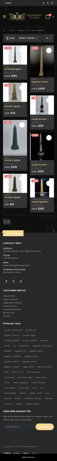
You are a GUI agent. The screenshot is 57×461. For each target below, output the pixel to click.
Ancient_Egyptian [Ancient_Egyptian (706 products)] (11, 340)
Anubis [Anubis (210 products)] (7, 346)
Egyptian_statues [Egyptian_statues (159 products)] (12, 367)
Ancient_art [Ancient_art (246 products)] (31, 330)
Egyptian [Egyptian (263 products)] (8, 351)
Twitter (13, 281)
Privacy (6, 316)
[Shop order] (28, 38)
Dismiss (31, 457)
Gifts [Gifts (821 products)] (6, 372)
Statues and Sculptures (41, 199)
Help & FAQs (9, 296)
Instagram (21, 281)
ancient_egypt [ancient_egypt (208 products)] (29, 335)
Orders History (10, 306)
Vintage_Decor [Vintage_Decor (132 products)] (32, 403)
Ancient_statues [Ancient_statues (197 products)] (30, 340)
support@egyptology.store (16, 265)
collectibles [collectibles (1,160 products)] (24, 346)
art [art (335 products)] (14, 346)
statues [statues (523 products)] (19, 403)
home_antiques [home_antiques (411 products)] (38, 382)
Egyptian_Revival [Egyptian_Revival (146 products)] (11, 361)
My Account (8, 312)
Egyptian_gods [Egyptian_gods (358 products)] (31, 356)
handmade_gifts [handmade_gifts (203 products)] (24, 377)
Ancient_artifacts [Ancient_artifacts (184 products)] (11, 335)
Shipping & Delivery (12, 302)
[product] (15, 55)
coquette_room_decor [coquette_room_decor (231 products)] (42, 346)
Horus (7, 66)
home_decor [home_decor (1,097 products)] (9, 388)
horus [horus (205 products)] (34, 388)
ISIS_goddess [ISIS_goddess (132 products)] (10, 393)
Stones (7, 158)
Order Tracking (10, 299)
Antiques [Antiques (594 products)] (44, 340)
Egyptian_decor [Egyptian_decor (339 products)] (36, 351)
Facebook (6, 281)
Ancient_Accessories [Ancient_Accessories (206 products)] (13, 330)
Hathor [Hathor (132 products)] (7, 382)
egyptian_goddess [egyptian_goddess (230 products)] (12, 356)
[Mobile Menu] (5, 16)
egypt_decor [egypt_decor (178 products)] (28, 367)
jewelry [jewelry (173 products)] (23, 393)
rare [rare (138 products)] (47, 393)
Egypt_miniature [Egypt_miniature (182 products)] (44, 367)
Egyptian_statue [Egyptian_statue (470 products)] (29, 361)
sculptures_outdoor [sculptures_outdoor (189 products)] (32, 398)
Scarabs (8, 195)
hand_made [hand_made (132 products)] (41, 377)
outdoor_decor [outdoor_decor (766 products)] (35, 393)
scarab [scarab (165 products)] (18, 398)
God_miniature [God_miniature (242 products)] (33, 372)
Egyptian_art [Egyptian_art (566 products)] (20, 351)
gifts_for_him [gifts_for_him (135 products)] (18, 372)
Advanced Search (12, 309)
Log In (8, 3)
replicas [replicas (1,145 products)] (7, 398)
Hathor (7, 104)
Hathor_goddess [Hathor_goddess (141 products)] (20, 382)
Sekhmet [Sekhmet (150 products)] (48, 398)
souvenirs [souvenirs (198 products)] (8, 403)
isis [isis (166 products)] (41, 388)
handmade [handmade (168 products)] (9, 377)
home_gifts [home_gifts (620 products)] (24, 388)
